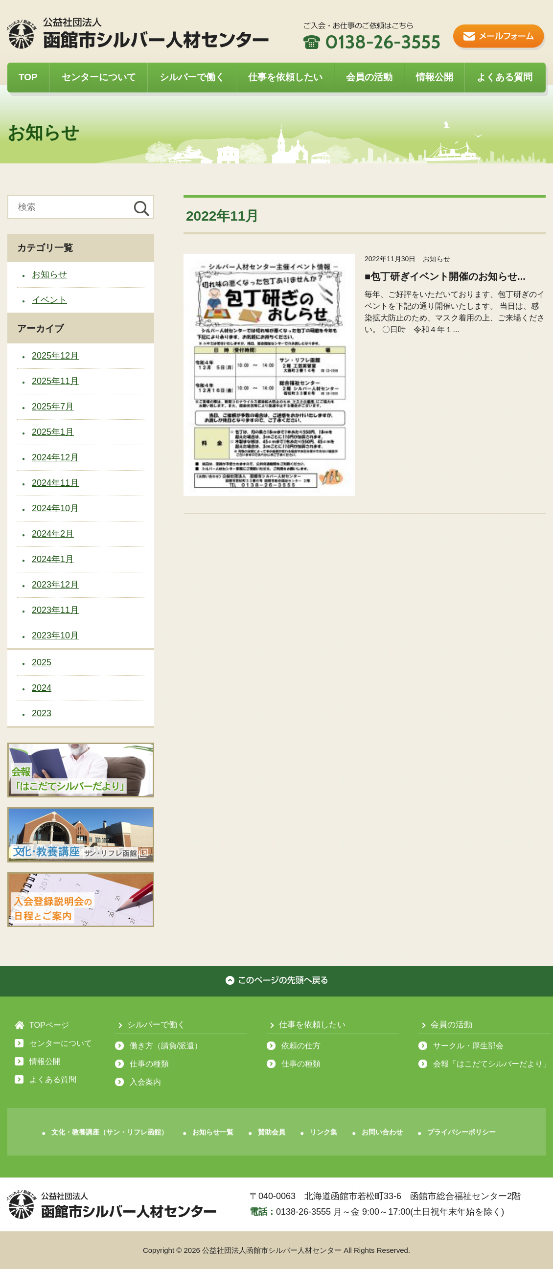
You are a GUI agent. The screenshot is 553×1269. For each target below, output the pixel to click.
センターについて (99, 77)
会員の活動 (369, 77)
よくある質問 (504, 77)
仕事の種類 (149, 1064)
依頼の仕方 (301, 1046)
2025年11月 (55, 381)
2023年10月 (55, 635)
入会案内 (145, 1082)
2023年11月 (55, 610)
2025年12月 (55, 356)
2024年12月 (55, 457)
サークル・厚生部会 (468, 1046)
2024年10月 (55, 508)
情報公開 (434, 77)
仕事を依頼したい (285, 77)
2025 (41, 662)
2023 (41, 713)
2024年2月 (53, 534)
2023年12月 (55, 584)
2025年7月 (53, 406)
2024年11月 (55, 483)
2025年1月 (53, 432)
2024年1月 (53, 559)
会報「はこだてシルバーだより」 (492, 1064)
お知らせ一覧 (212, 1132)
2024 (41, 688)
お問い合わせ (382, 1132)
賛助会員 (271, 1132)
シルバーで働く (192, 77)
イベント (49, 300)
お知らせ (49, 274)
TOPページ (49, 1025)
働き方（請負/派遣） (166, 1046)
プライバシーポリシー (461, 1132)
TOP (28, 77)
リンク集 (323, 1132)
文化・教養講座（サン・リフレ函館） (109, 1132)
